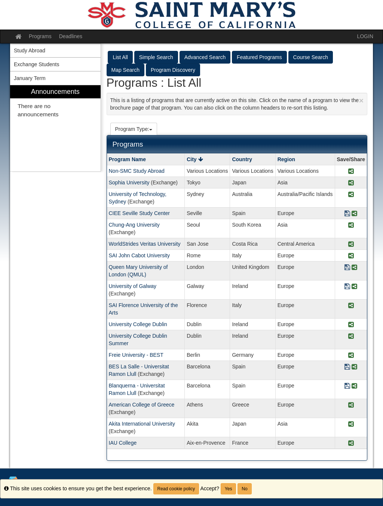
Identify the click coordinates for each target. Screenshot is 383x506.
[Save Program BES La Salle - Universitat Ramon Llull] (347, 367)
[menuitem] (55, 128)
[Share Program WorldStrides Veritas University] (351, 244)
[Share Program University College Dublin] (351, 324)
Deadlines (70, 36)
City (195, 159)
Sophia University (129, 182)
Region (286, 159)
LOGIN (365, 36)
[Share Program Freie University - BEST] (351, 355)
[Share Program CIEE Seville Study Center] (354, 213)
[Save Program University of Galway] (347, 286)
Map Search (125, 70)
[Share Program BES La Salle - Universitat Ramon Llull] (354, 367)
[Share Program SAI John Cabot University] (351, 256)
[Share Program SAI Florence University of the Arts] (351, 305)
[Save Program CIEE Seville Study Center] (347, 213)
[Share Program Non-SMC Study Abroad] (351, 171)
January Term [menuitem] (30, 78)
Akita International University (142, 424)
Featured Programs (259, 57)
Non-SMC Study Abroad (137, 171)
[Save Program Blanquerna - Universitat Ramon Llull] (347, 386)
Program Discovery (173, 70)
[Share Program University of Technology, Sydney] (351, 194)
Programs (40, 36)
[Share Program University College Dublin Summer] (351, 336)
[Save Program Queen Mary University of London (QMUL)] (347, 267)
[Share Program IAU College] (351, 443)
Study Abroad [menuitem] (29, 50)
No (244, 488)
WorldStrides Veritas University (145, 244)
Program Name (127, 159)
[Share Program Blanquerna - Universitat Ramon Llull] (354, 386)
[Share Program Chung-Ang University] (351, 225)
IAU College (123, 443)
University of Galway (133, 286)
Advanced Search (205, 57)
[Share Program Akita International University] (351, 424)
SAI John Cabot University (139, 255)
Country (242, 159)
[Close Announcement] (361, 100)
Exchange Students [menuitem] (36, 64)
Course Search (310, 57)
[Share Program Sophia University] (351, 183)
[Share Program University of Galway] (354, 286)
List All (120, 57)
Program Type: (134, 129)
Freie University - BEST (136, 355)
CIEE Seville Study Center (139, 213)
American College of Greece (142, 405)
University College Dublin (138, 324)
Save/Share (351, 159)
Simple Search (156, 57)
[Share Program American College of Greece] (351, 405)
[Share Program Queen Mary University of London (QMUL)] (354, 267)
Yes (228, 488)
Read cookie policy (176, 488)
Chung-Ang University (134, 225)
